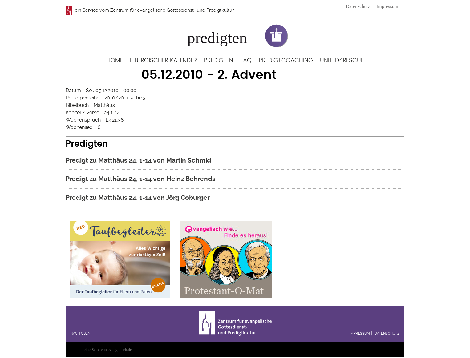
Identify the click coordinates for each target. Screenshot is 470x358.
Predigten (218, 60)
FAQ (246, 60)
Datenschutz (358, 6)
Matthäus (104, 105)
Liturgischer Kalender (163, 60)
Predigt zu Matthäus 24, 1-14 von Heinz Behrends (140, 179)
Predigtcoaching (286, 60)
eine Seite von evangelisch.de (108, 349)
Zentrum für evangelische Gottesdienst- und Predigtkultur (172, 10)
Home (115, 60)
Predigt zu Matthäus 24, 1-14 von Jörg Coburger (138, 197)
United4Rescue (342, 60)
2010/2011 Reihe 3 (125, 98)
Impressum (387, 6)
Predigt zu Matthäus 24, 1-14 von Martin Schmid (138, 160)
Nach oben (80, 334)
